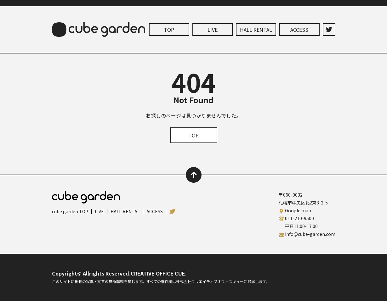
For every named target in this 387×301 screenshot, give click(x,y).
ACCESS (299, 29)
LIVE (213, 29)
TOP (169, 29)
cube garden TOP (70, 211)
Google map (298, 210)
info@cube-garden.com (310, 234)
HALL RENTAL (256, 29)
